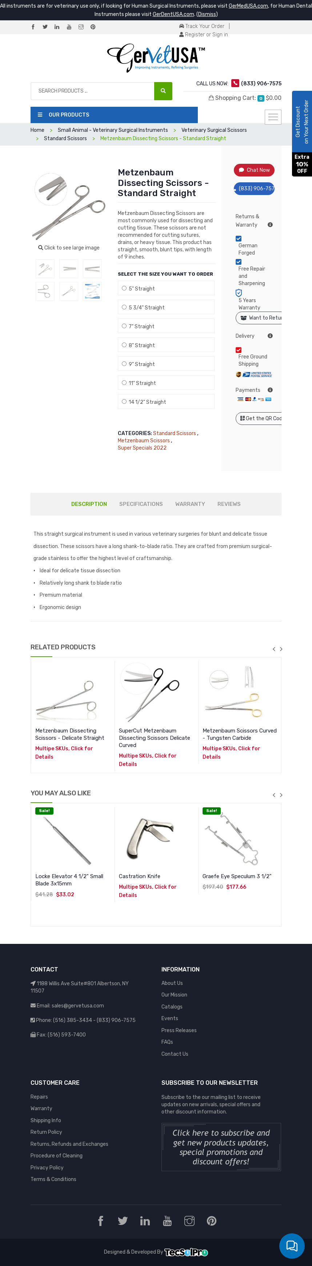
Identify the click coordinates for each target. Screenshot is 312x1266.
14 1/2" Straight (144, 402)
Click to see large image (69, 248)
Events (169, 1018)
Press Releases (179, 1030)
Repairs (39, 1097)
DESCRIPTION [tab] (89, 504)
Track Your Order (201, 26)
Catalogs (172, 1007)
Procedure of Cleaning (57, 1156)
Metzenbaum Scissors (144, 441)
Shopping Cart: (245, 98)
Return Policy (46, 1132)
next (281, 649)
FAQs (167, 1042)
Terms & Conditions (53, 1179)
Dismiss (207, 14)
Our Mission (174, 995)
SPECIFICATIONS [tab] (141, 504)
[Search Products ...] (163, 91)
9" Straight (138, 364)
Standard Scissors (65, 138)
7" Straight (138, 327)
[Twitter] (48, 27)
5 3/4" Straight (143, 308)
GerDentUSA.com (173, 14)
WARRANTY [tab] (190, 504)
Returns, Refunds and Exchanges (69, 1144)
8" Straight (138, 345)
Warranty (41, 1108)
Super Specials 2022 (142, 448)
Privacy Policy (47, 1168)
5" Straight (138, 289)
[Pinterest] (96, 27)
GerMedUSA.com (248, 6)
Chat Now (254, 170)
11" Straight (139, 383)
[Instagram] (84, 27)
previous (273, 649)
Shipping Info (46, 1120)
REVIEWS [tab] (229, 504)
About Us (172, 983)
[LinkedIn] (60, 27)
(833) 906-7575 (254, 189)
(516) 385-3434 (72, 1020)
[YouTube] (72, 27)
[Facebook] (36, 27)
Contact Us (174, 1054)
